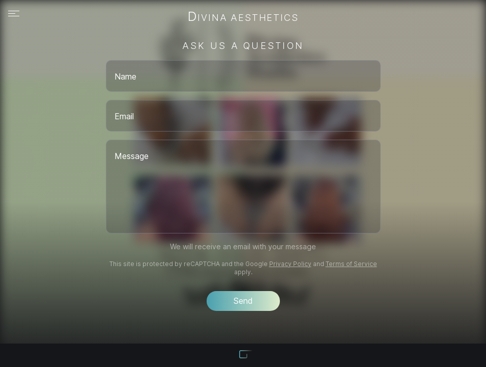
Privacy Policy (290, 264)
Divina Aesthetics (243, 17)
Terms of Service (351, 264)
